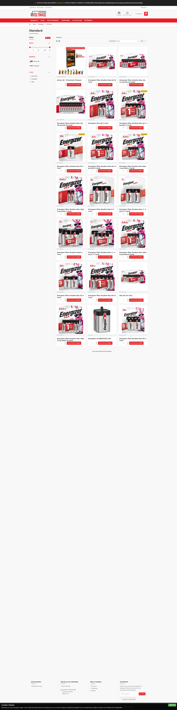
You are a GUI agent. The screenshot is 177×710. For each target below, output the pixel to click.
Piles (34, 24)
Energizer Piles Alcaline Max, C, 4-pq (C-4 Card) (101, 253)
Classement (112, 41)
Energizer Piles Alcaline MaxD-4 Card (70, 253)
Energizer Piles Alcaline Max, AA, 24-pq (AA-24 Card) (132, 81)
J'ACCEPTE (172, 705)
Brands (32, 57)
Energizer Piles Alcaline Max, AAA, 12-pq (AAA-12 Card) (70, 339)
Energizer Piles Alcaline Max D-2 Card (101, 210)
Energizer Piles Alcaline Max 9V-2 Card (70, 296)
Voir (142, 41)
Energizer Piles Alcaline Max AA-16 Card (102, 81)
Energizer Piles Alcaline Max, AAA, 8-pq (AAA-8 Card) (133, 253)
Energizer (41, 24)
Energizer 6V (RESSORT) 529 (99, 339)
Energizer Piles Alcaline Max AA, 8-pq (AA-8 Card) (102, 167)
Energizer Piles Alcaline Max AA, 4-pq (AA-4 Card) (133, 124)
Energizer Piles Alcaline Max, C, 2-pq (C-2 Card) (132, 210)
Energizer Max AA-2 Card (98, 123)
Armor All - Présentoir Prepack (69, 80)
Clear (48, 38)
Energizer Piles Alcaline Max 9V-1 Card (70, 167)
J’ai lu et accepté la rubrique (128, 698)
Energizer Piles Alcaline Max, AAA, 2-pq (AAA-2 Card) (70, 210)
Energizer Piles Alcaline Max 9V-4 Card (132, 339)
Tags (31, 72)
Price (31, 43)
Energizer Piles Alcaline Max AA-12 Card (102, 296)
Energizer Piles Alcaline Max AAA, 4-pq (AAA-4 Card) (132, 167)
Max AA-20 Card (125, 295)
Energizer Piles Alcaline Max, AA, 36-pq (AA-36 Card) (70, 124)
